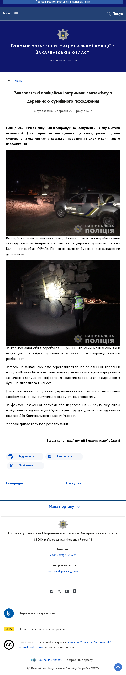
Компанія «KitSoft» (51, 660)
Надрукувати (26, 456)
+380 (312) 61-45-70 (63, 555)
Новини (18, 81)
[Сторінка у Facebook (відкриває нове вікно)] (51, 591)
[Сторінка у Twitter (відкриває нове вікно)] (59, 591)
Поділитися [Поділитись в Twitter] (26, 465)
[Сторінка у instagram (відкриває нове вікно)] (74, 591)
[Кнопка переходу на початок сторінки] (118, 667)
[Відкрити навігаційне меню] (16, 14)
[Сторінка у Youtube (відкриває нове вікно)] (67, 591)
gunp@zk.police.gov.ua (63, 571)
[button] (63, 507)
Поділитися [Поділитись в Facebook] (64, 456)
